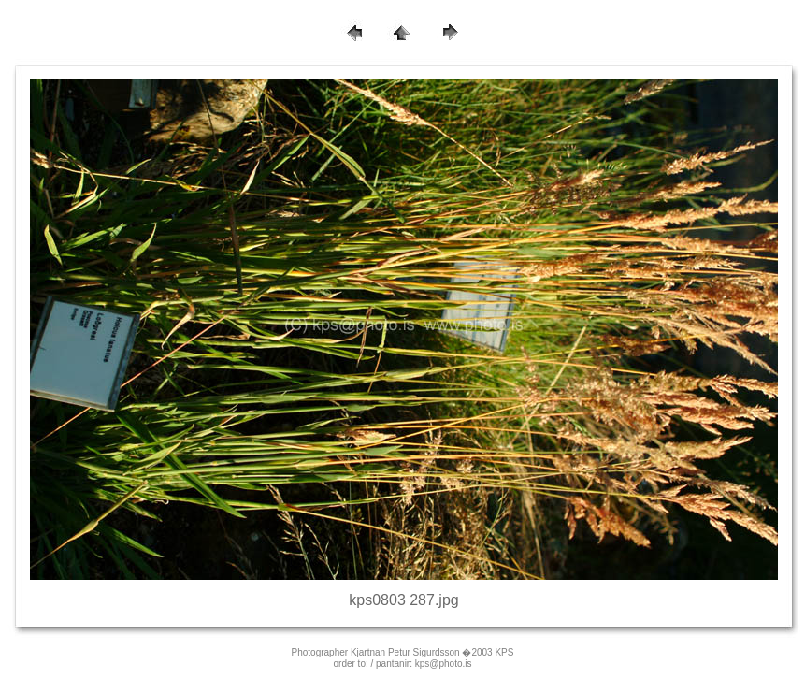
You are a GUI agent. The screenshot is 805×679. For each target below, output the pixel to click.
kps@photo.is (443, 663)
